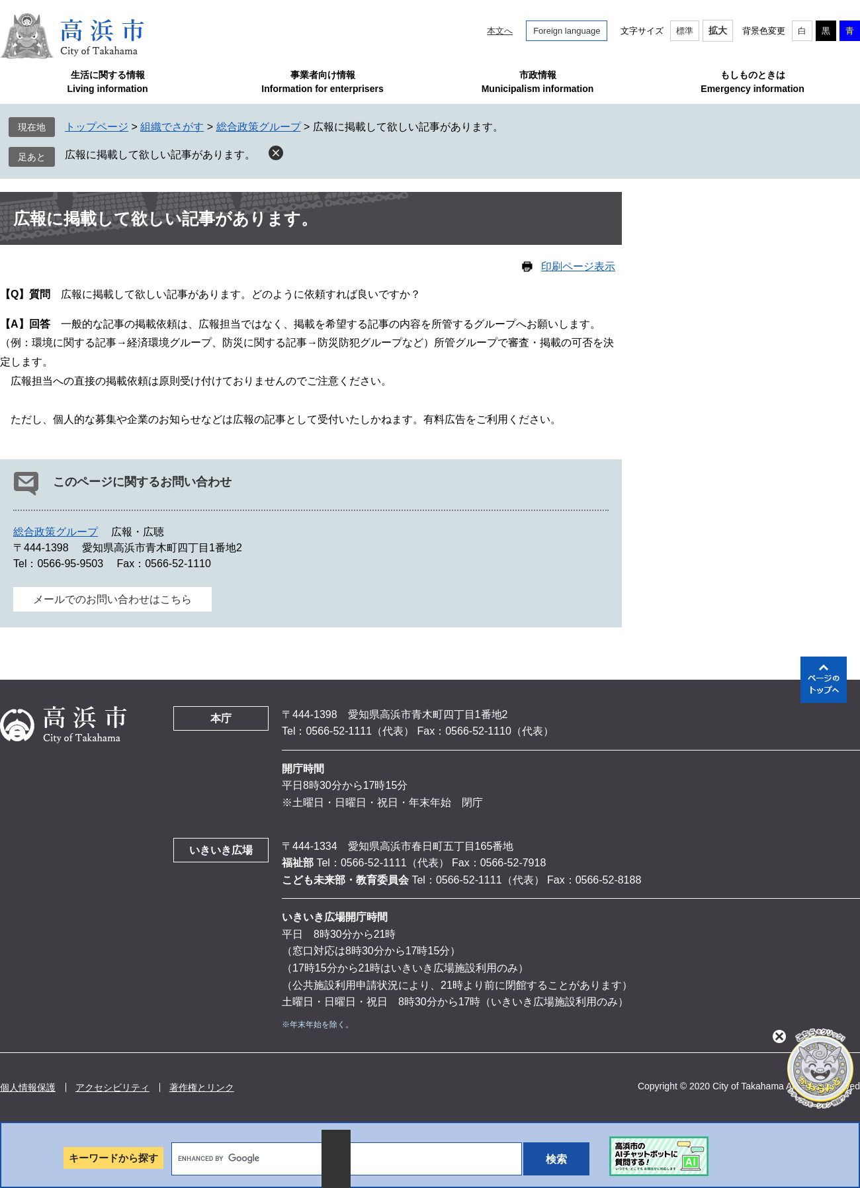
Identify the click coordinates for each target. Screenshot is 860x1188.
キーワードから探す (113, 1158)
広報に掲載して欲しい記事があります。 (160, 154)
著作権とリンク (201, 1087)
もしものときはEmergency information (752, 81)
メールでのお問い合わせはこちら (112, 599)
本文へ (500, 31)
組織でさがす (172, 126)
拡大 (718, 30)
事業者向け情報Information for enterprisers (322, 81)
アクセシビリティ (112, 1087)
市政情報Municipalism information (538, 81)
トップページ (96, 126)
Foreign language (566, 31)
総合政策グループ (258, 126)
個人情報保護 (28, 1087)
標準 (684, 31)
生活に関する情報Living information (107, 81)
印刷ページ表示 (578, 266)
